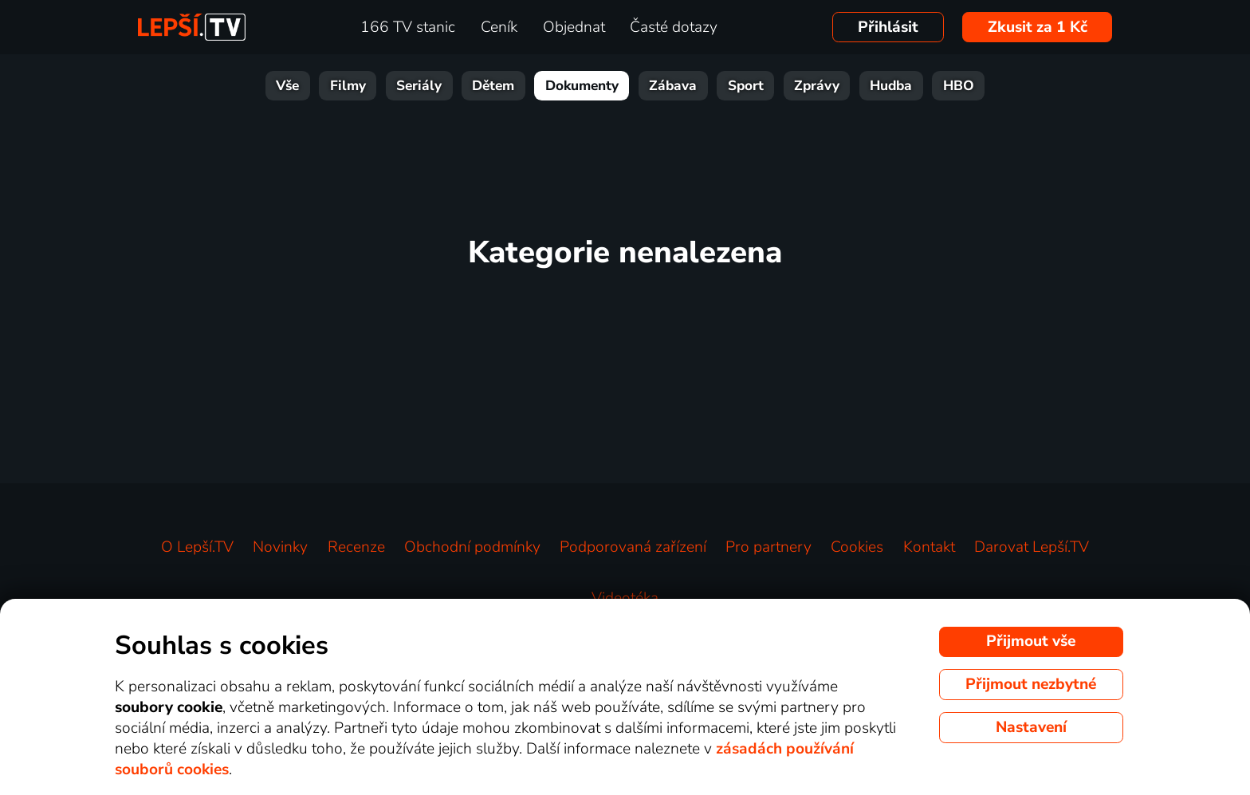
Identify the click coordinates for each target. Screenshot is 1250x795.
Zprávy (816, 86)
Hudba (891, 86)
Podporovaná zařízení (633, 547)
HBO (958, 86)
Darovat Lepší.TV (1031, 547)
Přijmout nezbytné (1030, 684)
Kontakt (929, 547)
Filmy (348, 86)
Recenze (356, 547)
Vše (287, 86)
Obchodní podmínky (472, 547)
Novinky (280, 547)
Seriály (419, 86)
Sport (746, 86)
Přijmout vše (1030, 641)
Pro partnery (768, 547)
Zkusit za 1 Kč (1037, 27)
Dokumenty (582, 86)
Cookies (857, 547)
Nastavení (1031, 727)
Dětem (493, 86)
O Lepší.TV (197, 547)
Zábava (673, 86)
